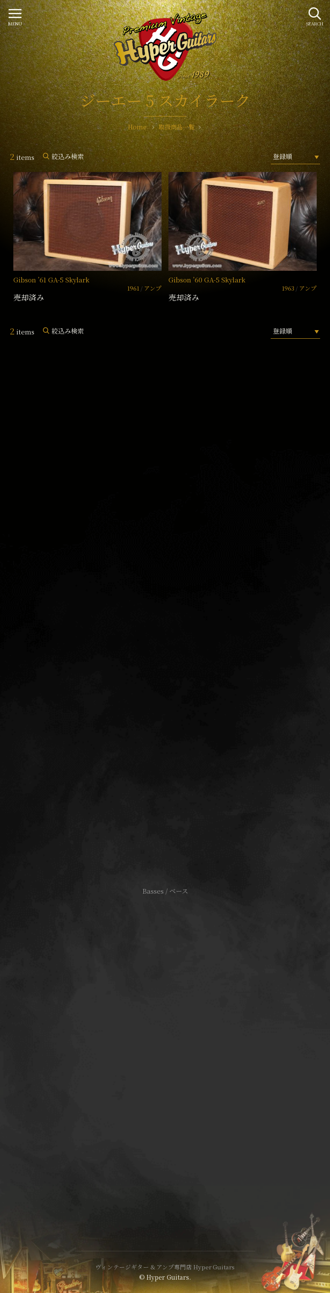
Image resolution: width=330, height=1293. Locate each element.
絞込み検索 (68, 156)
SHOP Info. (165, 634)
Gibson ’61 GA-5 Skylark (51, 279)
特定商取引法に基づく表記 (165, 1048)
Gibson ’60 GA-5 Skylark (206, 279)
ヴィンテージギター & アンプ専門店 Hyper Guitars (165, 1266)
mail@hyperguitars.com (178, 608)
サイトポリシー (165, 1035)
